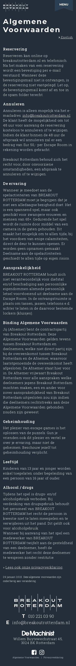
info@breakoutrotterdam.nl (46, 115)
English (66, 37)
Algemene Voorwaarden (26, 657)
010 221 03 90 (41, 616)
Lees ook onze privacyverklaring (34, 567)
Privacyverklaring (53, 657)
